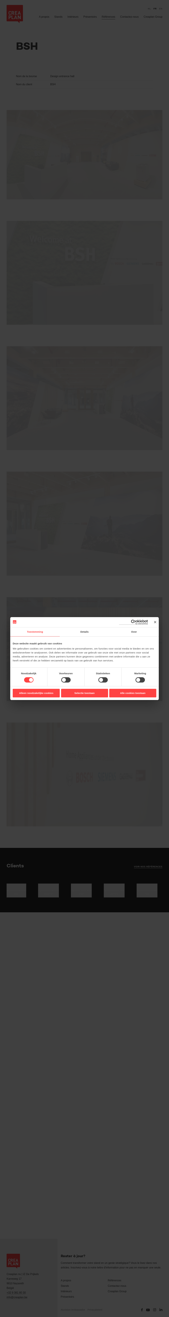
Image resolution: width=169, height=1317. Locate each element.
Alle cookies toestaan (132, 693)
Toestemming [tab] (35, 631)
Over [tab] (134, 631)
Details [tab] (84, 631)
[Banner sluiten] (155, 622)
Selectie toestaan (84, 693)
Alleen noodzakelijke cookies (36, 693)
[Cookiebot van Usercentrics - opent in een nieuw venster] (133, 622)
